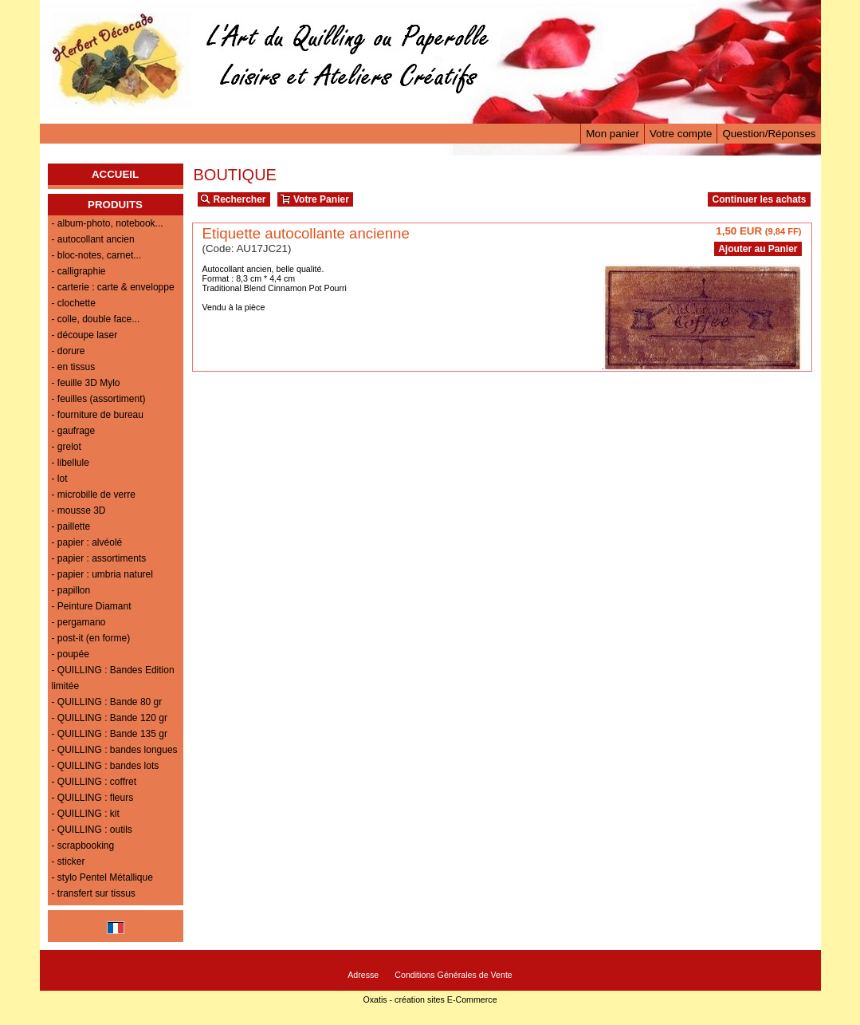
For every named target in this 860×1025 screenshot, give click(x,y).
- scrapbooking (83, 845)
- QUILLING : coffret (94, 781)
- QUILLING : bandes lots (105, 765)
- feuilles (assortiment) (99, 398)
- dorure (68, 351)
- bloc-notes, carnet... (97, 255)
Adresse (363, 975)
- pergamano (79, 622)
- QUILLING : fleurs (93, 797)
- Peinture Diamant (92, 606)
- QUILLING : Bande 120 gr (109, 717)
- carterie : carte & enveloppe (113, 287)
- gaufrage (74, 430)
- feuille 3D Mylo (86, 382)
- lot (60, 478)
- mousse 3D (79, 510)
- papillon (71, 590)
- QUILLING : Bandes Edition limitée (113, 678)
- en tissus (74, 367)
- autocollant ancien (93, 239)
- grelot (66, 446)
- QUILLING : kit (86, 813)
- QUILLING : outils (92, 829)
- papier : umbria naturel (102, 574)
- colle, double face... (96, 319)
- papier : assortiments (99, 558)
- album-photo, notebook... (107, 223)
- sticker (68, 861)
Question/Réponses (768, 134)
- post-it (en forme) (91, 638)
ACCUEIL (115, 174)
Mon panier (612, 134)
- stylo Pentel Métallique (102, 877)
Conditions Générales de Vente (453, 975)
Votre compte (681, 134)
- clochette (74, 303)
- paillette (71, 526)
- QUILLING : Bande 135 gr (109, 733)
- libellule (70, 462)
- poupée (70, 654)
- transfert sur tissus (93, 893)
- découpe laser (85, 335)
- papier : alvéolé (87, 542)
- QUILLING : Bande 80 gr (107, 702)
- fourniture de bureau (97, 414)
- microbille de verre (93, 494)
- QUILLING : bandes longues (115, 749)
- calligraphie (79, 271)
